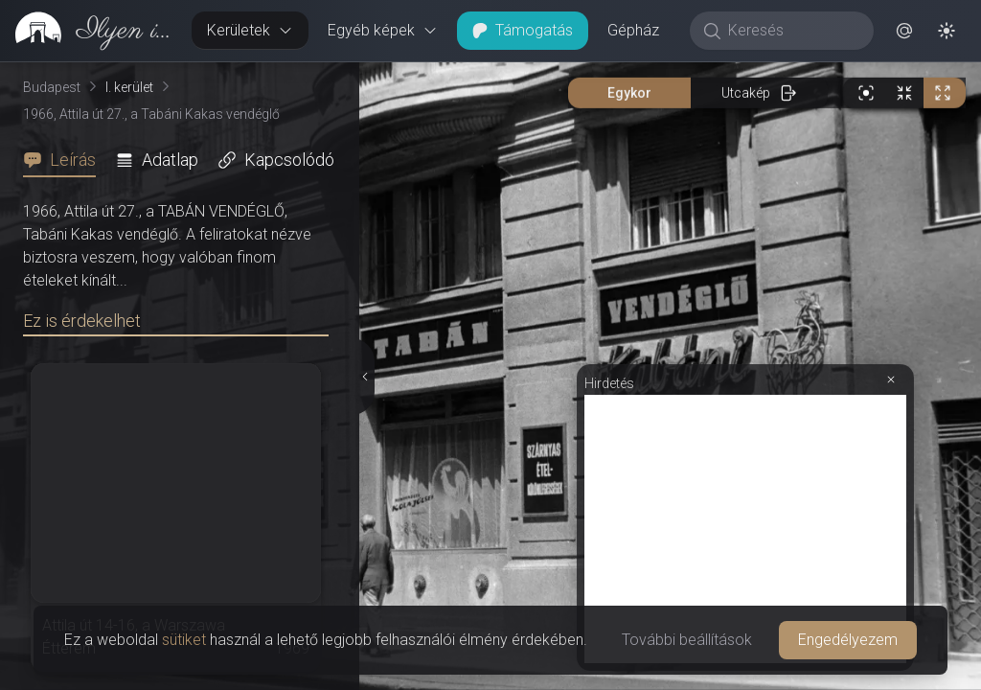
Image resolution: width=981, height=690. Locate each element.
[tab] (65, 160)
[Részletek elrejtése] (365, 376)
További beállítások (687, 640)
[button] (904, 31)
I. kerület (129, 87)
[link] (88, 31)
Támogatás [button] (522, 30)
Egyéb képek (383, 30)
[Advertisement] (745, 529)
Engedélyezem (848, 640)
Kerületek (250, 30)
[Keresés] (791, 30)
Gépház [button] (633, 30)
